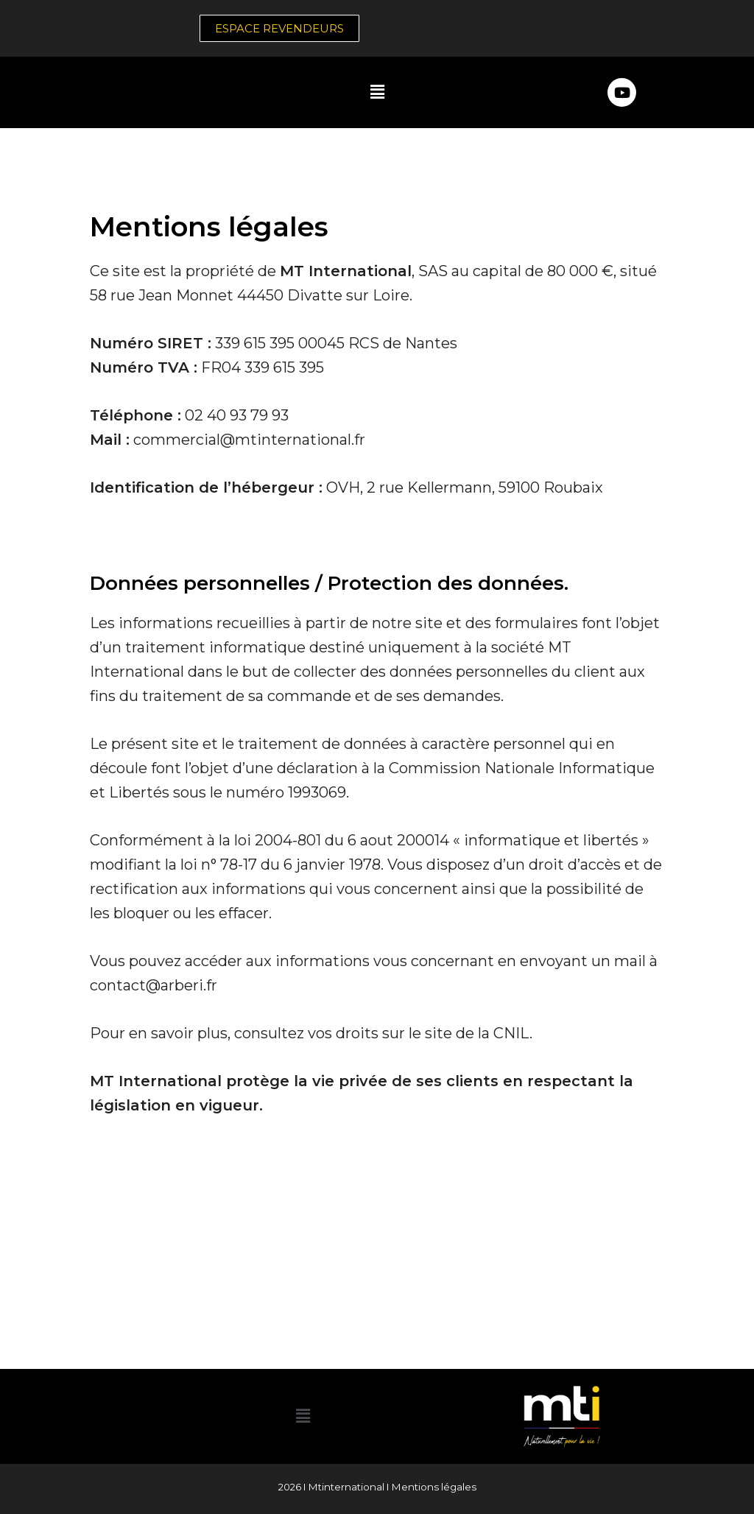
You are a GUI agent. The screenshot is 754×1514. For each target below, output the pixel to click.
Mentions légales (434, 1487)
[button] (377, 92)
